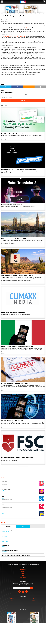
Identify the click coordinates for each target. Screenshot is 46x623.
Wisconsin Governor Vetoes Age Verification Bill (13, 420)
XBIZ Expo (34, 604)
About (23, 575)
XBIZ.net (3, 522)
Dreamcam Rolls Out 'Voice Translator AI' (11, 205)
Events (2, 477)
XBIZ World (12, 602)
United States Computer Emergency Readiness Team (14, 36)
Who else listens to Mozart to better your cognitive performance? (16, 555)
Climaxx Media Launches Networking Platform (13, 312)
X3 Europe (4, 504)
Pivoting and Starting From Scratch (10, 550)
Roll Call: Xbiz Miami (6, 540)
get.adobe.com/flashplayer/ (7, 76)
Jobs (23, 526)
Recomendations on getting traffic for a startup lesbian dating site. (16, 530)
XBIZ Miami (4, 481)
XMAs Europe (5, 512)
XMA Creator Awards (6, 489)
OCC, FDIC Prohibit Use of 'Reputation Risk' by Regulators (15, 383)
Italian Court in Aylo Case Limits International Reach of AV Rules (17, 346)
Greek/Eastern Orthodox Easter (9, 535)
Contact (23, 573)
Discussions (8, 526)
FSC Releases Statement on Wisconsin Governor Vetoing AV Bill (17, 457)
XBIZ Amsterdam (5, 496)
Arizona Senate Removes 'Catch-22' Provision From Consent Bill (17, 276)
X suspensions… (5, 545)
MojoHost (28, 28)
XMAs (34, 606)
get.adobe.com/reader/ (20, 76)
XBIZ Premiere (12, 604)
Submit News (23, 569)
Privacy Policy (23, 577)
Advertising (23, 571)
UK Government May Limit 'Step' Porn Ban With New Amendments (18, 239)
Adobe (2, 81)
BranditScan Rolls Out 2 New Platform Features (13, 134)
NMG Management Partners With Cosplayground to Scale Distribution (18, 169)
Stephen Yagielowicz (5, 19)
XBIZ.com (12, 598)
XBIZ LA (34, 598)
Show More (23, 467)
